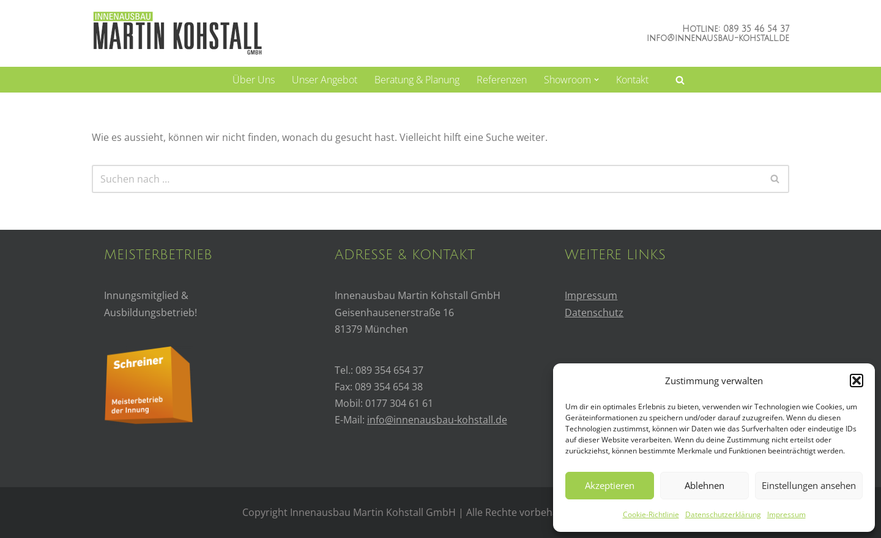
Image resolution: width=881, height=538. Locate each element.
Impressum (786, 514)
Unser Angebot (324, 79)
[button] (856, 380)
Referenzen (502, 79)
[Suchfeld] (680, 80)
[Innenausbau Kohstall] (177, 33)
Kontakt (632, 79)
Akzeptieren (609, 485)
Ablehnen (704, 485)
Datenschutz (594, 312)
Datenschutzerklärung (723, 514)
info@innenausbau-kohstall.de (718, 38)
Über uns (253, 79)
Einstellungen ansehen (809, 485)
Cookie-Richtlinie (651, 514)
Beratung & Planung (416, 79)
